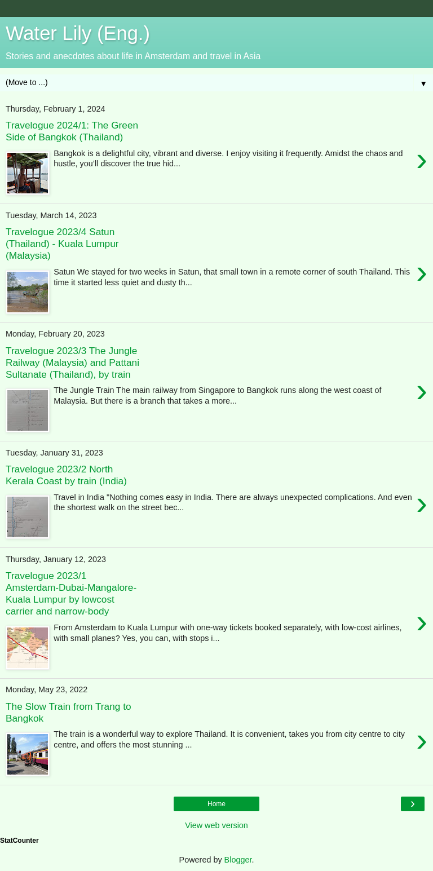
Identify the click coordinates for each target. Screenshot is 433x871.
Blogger (238, 859)
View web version (216, 825)
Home (216, 804)
